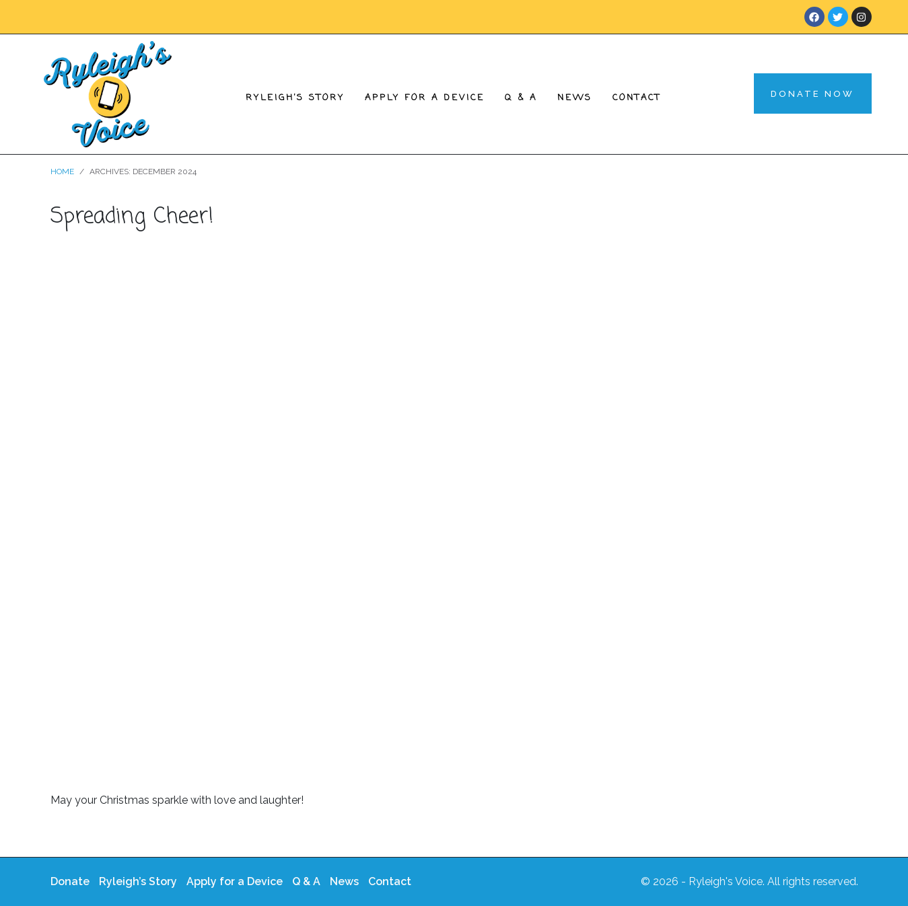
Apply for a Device (425, 97)
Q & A (521, 97)
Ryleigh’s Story (295, 97)
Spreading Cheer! (131, 216)
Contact (637, 97)
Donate (70, 881)
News (574, 97)
